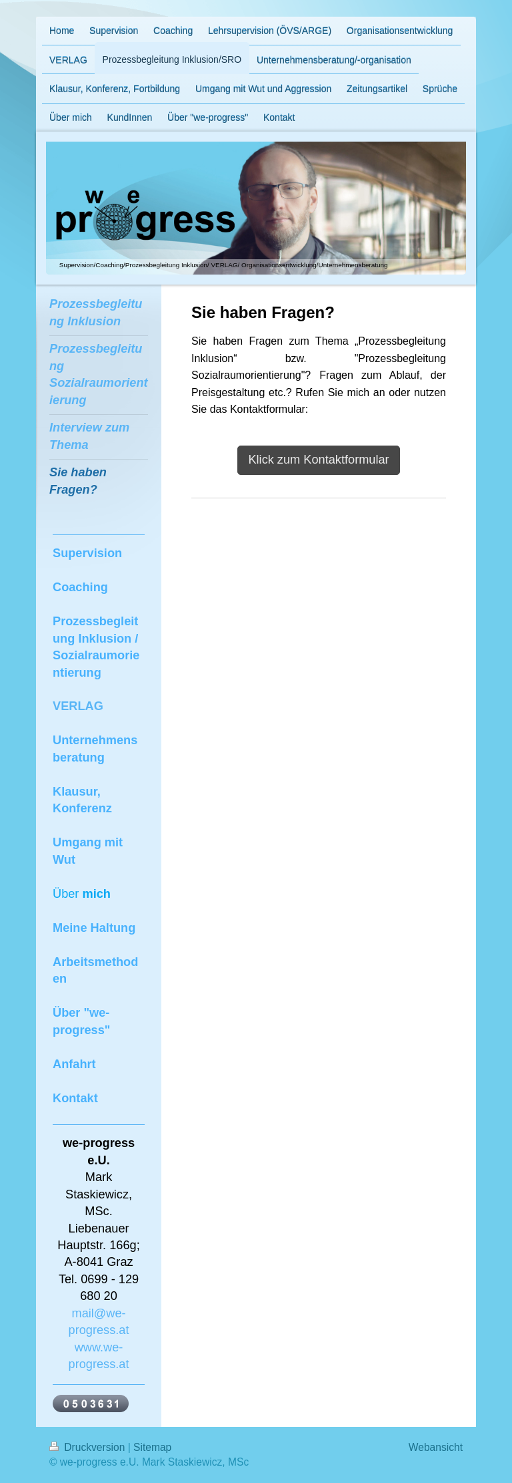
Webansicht (436, 1447)
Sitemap (152, 1447)
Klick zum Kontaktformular (318, 459)
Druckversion (88, 1447)
